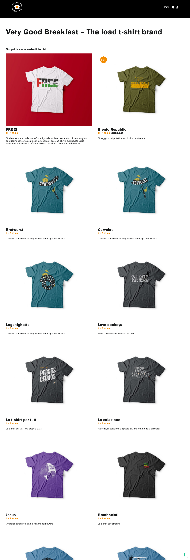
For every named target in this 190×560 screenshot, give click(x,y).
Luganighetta (18, 325)
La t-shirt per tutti (22, 420)
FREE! (11, 129)
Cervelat (105, 230)
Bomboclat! (108, 515)
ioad (109, 32)
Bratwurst (14, 230)
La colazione (109, 420)
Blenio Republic (112, 129)
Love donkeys (110, 325)
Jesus (11, 515)
